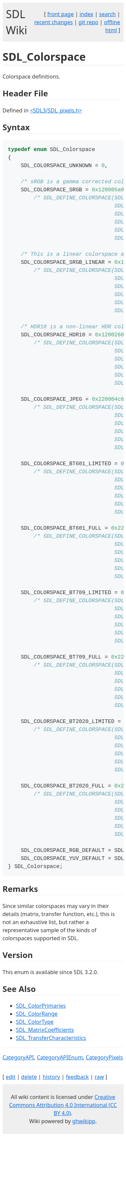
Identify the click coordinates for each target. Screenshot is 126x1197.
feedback (77, 1137)
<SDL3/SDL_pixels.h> (56, 110)
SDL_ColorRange (37, 1074)
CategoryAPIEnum (60, 1117)
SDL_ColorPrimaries (41, 1066)
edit (10, 1137)
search (107, 14)
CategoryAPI (18, 1117)
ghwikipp (83, 1181)
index (86, 14)
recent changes (53, 22)
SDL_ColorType (35, 1082)
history (51, 1137)
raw (99, 1137)
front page (60, 14)
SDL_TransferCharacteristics (51, 1098)
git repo (88, 22)
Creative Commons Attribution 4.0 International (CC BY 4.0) (63, 1165)
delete (29, 1137)
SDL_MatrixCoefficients (45, 1090)
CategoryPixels (104, 1117)
